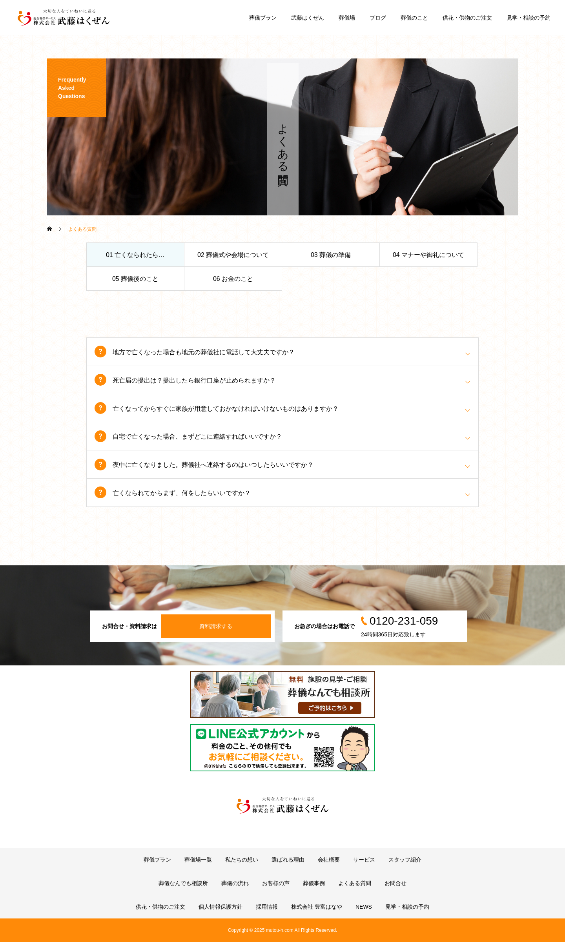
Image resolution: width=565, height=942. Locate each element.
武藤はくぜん (307, 18)
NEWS (363, 907)
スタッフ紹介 (404, 859)
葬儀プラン (263, 18)
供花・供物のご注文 (467, 18)
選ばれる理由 (288, 859)
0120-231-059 (404, 621)
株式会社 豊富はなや (316, 907)
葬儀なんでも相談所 (183, 883)
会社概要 (329, 859)
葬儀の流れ (235, 883)
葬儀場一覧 (198, 859)
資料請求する (215, 626)
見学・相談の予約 (528, 18)
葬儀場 (347, 18)
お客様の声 (276, 883)
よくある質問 (354, 883)
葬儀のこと (414, 18)
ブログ (378, 18)
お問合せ (395, 883)
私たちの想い (241, 859)
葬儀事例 (314, 883)
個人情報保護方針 (220, 907)
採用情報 (267, 907)
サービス (364, 859)
